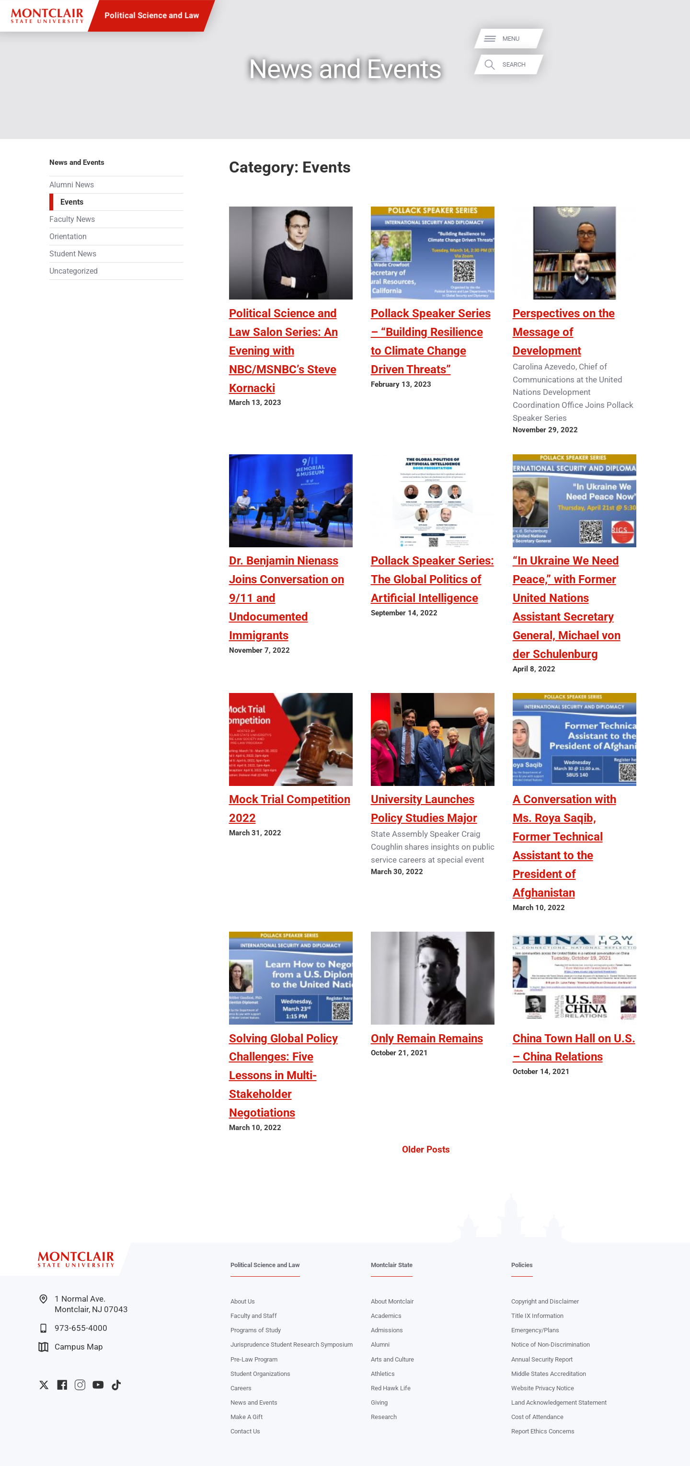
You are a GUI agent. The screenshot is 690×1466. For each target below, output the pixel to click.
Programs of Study (255, 1330)
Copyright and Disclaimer (545, 1301)
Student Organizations (260, 1373)
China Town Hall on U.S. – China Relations (574, 1047)
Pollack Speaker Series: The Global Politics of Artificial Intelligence (432, 579)
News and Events (76, 162)
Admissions (387, 1330)
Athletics (383, 1373)
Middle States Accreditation (548, 1373)
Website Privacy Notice (542, 1388)
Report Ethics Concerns (543, 1431)
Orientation (68, 236)
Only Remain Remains (427, 1038)
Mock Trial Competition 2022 (289, 808)
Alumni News (71, 184)
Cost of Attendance (537, 1416)
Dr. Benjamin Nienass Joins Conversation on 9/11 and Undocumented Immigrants (286, 598)
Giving (379, 1402)
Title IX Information (537, 1315)
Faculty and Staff (253, 1315)
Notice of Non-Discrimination (550, 1344)
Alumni (380, 1344)
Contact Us (245, 1431)
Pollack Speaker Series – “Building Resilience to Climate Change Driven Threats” (431, 341)
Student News (72, 253)
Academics (386, 1315)
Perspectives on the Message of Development (564, 332)
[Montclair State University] (47, 16)
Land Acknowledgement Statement (559, 1402)
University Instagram (79, 1384)
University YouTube (98, 1384)
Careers (241, 1388)
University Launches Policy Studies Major (424, 808)
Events (71, 202)
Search (668, 64)
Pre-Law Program (253, 1359)
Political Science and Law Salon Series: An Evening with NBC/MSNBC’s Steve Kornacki (283, 350)
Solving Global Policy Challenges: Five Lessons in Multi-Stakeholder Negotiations (283, 1075)
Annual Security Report (542, 1359)
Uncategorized (73, 271)
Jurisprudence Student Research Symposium (291, 1344)
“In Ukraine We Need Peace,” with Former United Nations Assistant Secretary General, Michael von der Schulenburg (567, 607)
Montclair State (392, 1265)
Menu (665, 38)
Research (384, 1416)
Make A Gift (246, 1416)
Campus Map (70, 1347)
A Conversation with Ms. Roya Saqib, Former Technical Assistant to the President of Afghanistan (564, 846)
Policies (522, 1265)
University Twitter (43, 1384)
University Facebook (62, 1384)
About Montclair (392, 1301)
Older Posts (426, 1149)
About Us (242, 1301)
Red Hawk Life (391, 1388)
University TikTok (116, 1384)
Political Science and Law (151, 15)
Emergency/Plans (535, 1330)
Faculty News (72, 219)
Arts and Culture (392, 1359)
